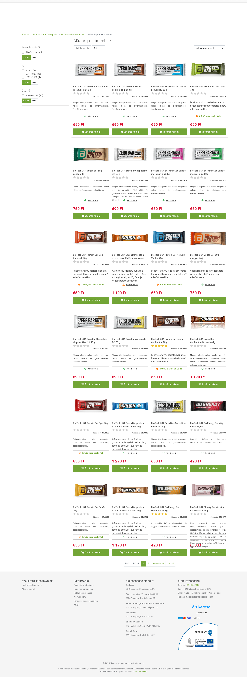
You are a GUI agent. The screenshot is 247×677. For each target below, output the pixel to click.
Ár (23, 65)
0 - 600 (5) (31, 70)
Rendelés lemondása (83, 589)
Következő (158, 563)
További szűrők (31, 47)
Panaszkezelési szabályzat (86, 601)
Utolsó (171, 563)
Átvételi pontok (28, 589)
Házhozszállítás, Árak (32, 585)
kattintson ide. (141, 671)
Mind (34, 57)
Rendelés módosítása (84, 585)
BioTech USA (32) (34, 95)
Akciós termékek (34, 52)
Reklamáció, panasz (83, 593)
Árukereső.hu (201, 613)
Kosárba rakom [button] (91, 132)
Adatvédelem (80, 597)
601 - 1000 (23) (33, 74)
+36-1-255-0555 (192, 585)
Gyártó (26, 90)
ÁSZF (76, 605)
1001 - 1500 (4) (33, 77)
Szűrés (26, 57)
